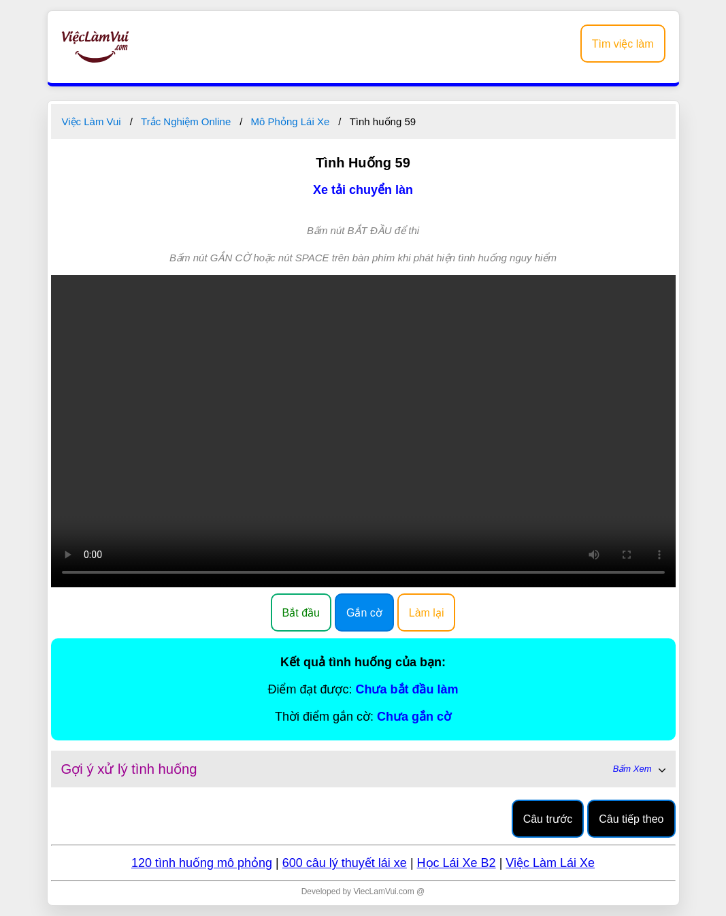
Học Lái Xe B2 (456, 863)
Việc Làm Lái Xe (550, 863)
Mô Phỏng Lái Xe (290, 121)
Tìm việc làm (623, 44)
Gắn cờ (364, 613)
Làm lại (426, 613)
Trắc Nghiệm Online (186, 121)
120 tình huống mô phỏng (201, 863)
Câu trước (548, 819)
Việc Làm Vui (91, 121)
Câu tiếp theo (631, 819)
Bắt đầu (301, 613)
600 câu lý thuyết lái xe (344, 863)
